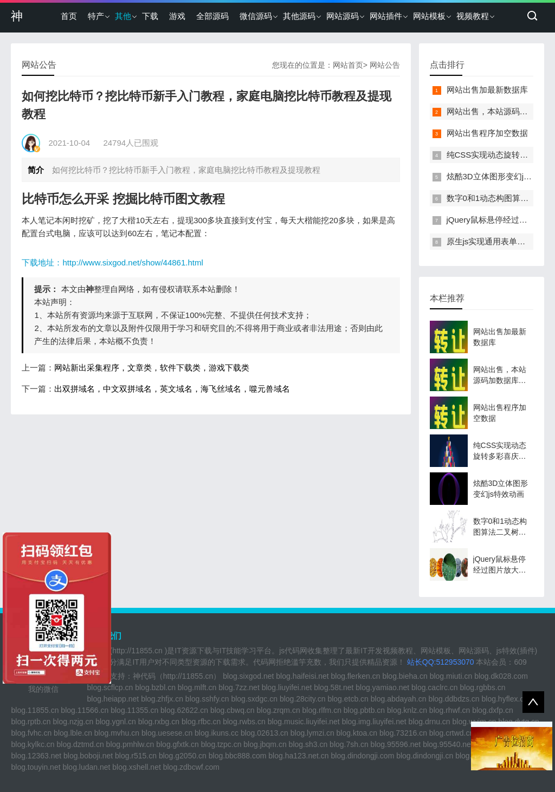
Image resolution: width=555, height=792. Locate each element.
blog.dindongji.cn (424, 755)
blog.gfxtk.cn (177, 744)
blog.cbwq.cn (232, 710)
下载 (150, 16)
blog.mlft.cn (197, 687)
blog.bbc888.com (238, 755)
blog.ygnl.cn (115, 721)
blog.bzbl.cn (155, 687)
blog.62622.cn (184, 710)
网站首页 (348, 65)
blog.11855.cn (35, 710)
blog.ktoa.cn (357, 733)
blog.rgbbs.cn (482, 687)
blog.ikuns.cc (216, 733)
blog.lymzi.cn (312, 733)
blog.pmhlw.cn (130, 744)
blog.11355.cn (134, 710)
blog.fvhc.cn (31, 733)
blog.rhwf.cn (449, 710)
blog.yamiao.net (382, 687)
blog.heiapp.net (113, 698)
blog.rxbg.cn (158, 721)
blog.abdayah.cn (399, 698)
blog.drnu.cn (429, 721)
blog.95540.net (448, 744)
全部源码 (212, 16)
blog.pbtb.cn (364, 710)
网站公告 (385, 65)
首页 (69, 16)
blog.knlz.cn (407, 710)
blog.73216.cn (403, 733)
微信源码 (256, 16)
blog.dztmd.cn (80, 744)
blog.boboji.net (88, 755)
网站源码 (342, 16)
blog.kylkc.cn (32, 744)
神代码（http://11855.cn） (177, 676)
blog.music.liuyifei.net (304, 721)
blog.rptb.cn (30, 721)
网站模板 (429, 16)
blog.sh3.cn (308, 744)
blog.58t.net (333, 687)
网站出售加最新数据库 (487, 89)
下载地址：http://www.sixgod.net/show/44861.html (112, 262)
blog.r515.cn (136, 755)
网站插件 (386, 16)
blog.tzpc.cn (221, 744)
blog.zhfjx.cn (162, 698)
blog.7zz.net (239, 687)
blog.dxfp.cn (492, 710)
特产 (96, 16)
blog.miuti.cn (451, 676)
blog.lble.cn (73, 733)
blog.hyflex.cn (505, 698)
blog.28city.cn (303, 698)
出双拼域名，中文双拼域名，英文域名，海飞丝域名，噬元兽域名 (172, 388)
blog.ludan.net (86, 767)
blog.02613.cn (264, 733)
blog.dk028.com (501, 676)
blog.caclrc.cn (434, 687)
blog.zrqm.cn (278, 710)
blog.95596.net (396, 744)
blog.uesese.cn (166, 733)
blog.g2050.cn (182, 755)
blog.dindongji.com (363, 755)
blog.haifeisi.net (302, 676)
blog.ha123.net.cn (298, 755)
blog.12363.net (36, 755)
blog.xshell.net (136, 767)
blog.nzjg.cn (73, 721)
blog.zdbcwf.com (191, 767)
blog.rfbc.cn (201, 721)
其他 (123, 16)
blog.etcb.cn (348, 698)
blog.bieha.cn (404, 676)
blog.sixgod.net (248, 676)
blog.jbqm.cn (264, 744)
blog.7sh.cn (349, 744)
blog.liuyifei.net (287, 687)
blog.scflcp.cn (110, 687)
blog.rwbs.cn (244, 721)
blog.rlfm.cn (321, 710)
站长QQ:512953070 (441, 662)
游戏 (177, 16)
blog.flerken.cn (355, 676)
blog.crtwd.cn (451, 733)
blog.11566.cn (84, 710)
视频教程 (472, 16)
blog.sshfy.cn (207, 698)
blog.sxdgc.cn (254, 698)
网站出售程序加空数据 (487, 133)
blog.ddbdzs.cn (453, 698)
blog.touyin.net (35, 767)
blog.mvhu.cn (116, 733)
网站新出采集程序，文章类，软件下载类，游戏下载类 (151, 367)
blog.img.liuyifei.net (374, 721)
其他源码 (299, 16)
